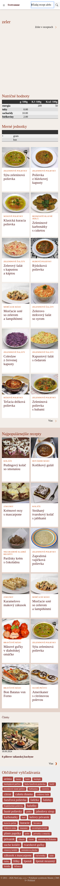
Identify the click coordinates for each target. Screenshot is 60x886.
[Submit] (57, 5)
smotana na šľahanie (47, 839)
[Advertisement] (30, 60)
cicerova (45, 789)
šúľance (17, 866)
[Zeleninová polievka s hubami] (44, 384)
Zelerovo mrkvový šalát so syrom (41, 314)
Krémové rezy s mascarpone (13, 512)
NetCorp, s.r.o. (20, 878)
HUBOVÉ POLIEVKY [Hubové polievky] (42, 261)
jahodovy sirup (45, 811)
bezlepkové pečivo (12, 784)
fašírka (34, 800)
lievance (37, 823)
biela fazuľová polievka (35, 784)
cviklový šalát (43, 794)
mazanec (24, 828)
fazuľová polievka (15, 800)
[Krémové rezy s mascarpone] (15, 492)
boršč (52, 784)
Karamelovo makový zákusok (15, 603)
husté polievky (13, 811)
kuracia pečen (10, 823)
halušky (32, 805)
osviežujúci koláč (39, 828)
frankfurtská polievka (13, 806)
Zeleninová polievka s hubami (39, 405)
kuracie (24, 822)
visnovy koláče (10, 850)
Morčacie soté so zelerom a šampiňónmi (13, 314)
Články (5, 717)
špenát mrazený (45, 861)
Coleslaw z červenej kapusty (10, 360)
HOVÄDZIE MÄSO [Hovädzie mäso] (40, 461)
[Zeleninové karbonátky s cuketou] (44, 202)
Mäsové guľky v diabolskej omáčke (13, 650)
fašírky (47, 800)
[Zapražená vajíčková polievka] (44, 538)
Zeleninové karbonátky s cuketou (39, 226)
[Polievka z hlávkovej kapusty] (44, 157)
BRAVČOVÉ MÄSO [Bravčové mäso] (12, 642)
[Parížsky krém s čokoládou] (15, 538)
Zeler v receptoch (46, 27)
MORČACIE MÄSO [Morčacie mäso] (12, 307)
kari (23, 817)
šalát (52, 855)
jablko (29, 811)
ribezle (21, 839)
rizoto (31, 839)
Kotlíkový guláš (43, 465)
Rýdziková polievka (39, 267)
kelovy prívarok (39, 817)
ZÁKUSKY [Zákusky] (8, 506)
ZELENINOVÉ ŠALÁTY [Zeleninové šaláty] (14, 261)
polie (27, 833)
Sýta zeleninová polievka (14, 177)
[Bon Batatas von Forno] (15, 674)
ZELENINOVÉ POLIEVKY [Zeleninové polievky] (15, 171)
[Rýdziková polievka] (44, 248)
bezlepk (37, 779)
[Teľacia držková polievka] (15, 384)
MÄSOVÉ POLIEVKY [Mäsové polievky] (13, 216)
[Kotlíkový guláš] (44, 447)
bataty (18, 779)
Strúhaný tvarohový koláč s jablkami (43, 514)
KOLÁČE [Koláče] (8, 461)
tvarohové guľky (34, 844)
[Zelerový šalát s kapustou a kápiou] (15, 248)
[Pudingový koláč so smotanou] (15, 447)
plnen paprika (12, 833)
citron (7, 794)
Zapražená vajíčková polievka (39, 559)
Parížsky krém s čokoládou (13, 560)
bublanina (33, 789)
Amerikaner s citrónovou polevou (40, 695)
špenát (28, 861)
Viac (53, 763)
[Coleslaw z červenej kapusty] (15, 338)
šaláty (6, 861)
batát (27, 779)
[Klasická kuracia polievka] (15, 202)
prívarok (9, 839)
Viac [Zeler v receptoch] (52, 420)
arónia (8, 779)
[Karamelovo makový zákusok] (15, 583)
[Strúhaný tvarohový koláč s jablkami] (44, 492)
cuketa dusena (24, 794)
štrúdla (7, 866)
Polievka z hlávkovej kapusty (40, 178)
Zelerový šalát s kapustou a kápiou (13, 269)
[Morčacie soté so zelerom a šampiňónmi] (15, 293)
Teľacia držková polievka (14, 403)
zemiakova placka (29, 850)
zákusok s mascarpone (18, 855)
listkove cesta (10, 828)
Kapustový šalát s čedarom (43, 358)
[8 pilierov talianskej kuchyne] (20, 736)
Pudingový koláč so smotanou (15, 467)
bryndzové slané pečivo (14, 789)
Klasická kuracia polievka (15, 222)
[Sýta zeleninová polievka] (15, 157)
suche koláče (12, 844)
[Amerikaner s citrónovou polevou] (44, 674)
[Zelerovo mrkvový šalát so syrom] (44, 293)
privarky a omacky (41, 833)
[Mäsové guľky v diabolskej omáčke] (15, 628)
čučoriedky (40, 855)
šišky (16, 861)
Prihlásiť (31, 880)
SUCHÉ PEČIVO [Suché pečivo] (39, 688)
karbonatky (11, 817)
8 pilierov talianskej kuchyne (17, 756)
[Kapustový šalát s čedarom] (44, 338)
